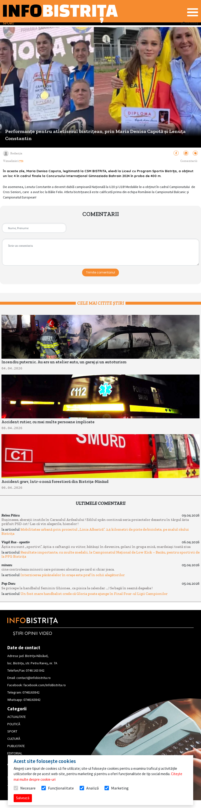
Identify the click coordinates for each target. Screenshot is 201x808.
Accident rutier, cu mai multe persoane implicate (48, 422)
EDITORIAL (14, 753)
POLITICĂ (13, 724)
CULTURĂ (13, 738)
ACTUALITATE (16, 716)
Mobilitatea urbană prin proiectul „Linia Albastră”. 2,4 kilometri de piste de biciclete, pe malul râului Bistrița (95, 531)
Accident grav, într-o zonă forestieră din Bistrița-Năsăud (54, 481)
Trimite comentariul (100, 272)
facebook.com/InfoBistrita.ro (44, 685)
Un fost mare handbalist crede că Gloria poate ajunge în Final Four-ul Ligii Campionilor (94, 594)
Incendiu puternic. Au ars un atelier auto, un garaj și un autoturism (63, 362)
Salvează (22, 798)
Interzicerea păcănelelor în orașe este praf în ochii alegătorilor (72, 575)
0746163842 (30, 692)
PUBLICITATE (16, 746)
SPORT (12, 731)
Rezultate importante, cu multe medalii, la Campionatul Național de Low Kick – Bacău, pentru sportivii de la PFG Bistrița (100, 554)
